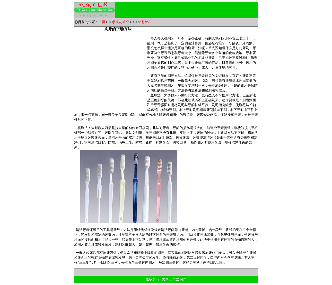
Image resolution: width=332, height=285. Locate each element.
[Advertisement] (195, 10)
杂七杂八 (144, 22)
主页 (101, 22)
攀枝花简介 (120, 22)
